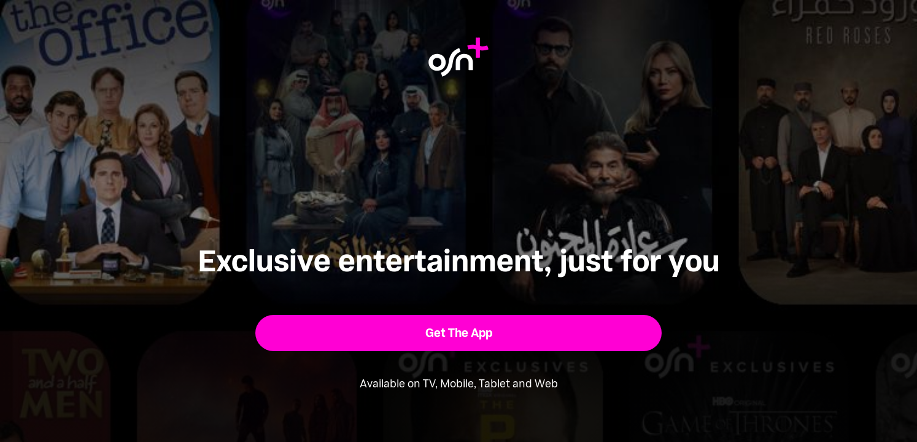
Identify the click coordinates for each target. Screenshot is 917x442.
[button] (458, 333)
